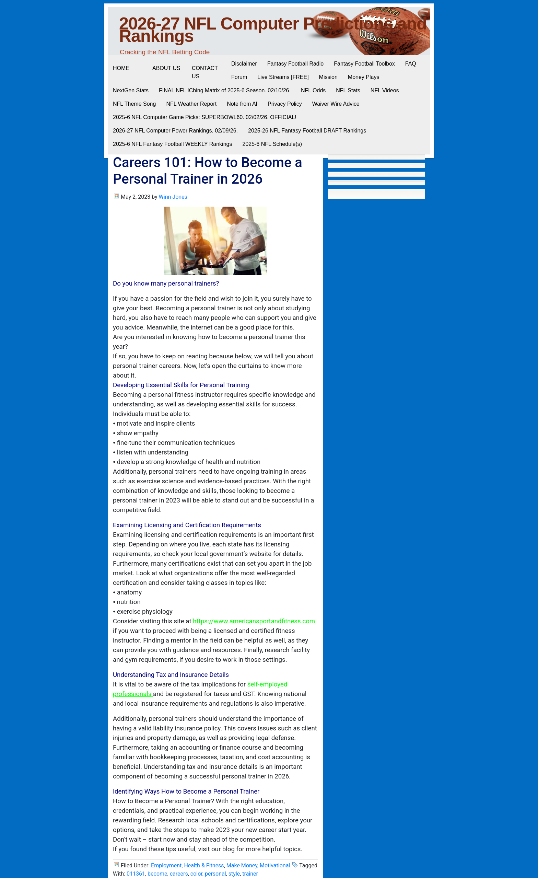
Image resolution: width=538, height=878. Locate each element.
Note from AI (242, 104)
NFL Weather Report (191, 104)
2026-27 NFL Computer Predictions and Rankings (273, 30)
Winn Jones (173, 197)
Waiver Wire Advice (336, 104)
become (157, 873)
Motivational (275, 865)
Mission (328, 77)
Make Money (241, 865)
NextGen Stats (131, 90)
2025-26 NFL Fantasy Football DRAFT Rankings (307, 131)
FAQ (410, 64)
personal (215, 873)
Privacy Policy (285, 104)
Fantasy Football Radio (295, 64)
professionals (132, 694)
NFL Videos (385, 90)
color (196, 873)
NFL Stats (348, 90)
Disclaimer (244, 64)
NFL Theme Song (134, 104)
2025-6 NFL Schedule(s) (272, 144)
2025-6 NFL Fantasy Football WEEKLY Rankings (172, 144)
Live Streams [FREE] (282, 77)
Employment (166, 865)
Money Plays (363, 77)
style (234, 873)
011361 (136, 873)
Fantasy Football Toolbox (364, 64)
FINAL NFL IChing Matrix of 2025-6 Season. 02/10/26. (225, 90)
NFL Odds (313, 90)
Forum (239, 77)
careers (179, 873)
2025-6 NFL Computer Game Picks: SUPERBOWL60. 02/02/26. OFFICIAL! (204, 117)
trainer (250, 873)
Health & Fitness (204, 865)
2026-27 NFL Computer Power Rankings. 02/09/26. (175, 131)
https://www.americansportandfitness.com (254, 621)
